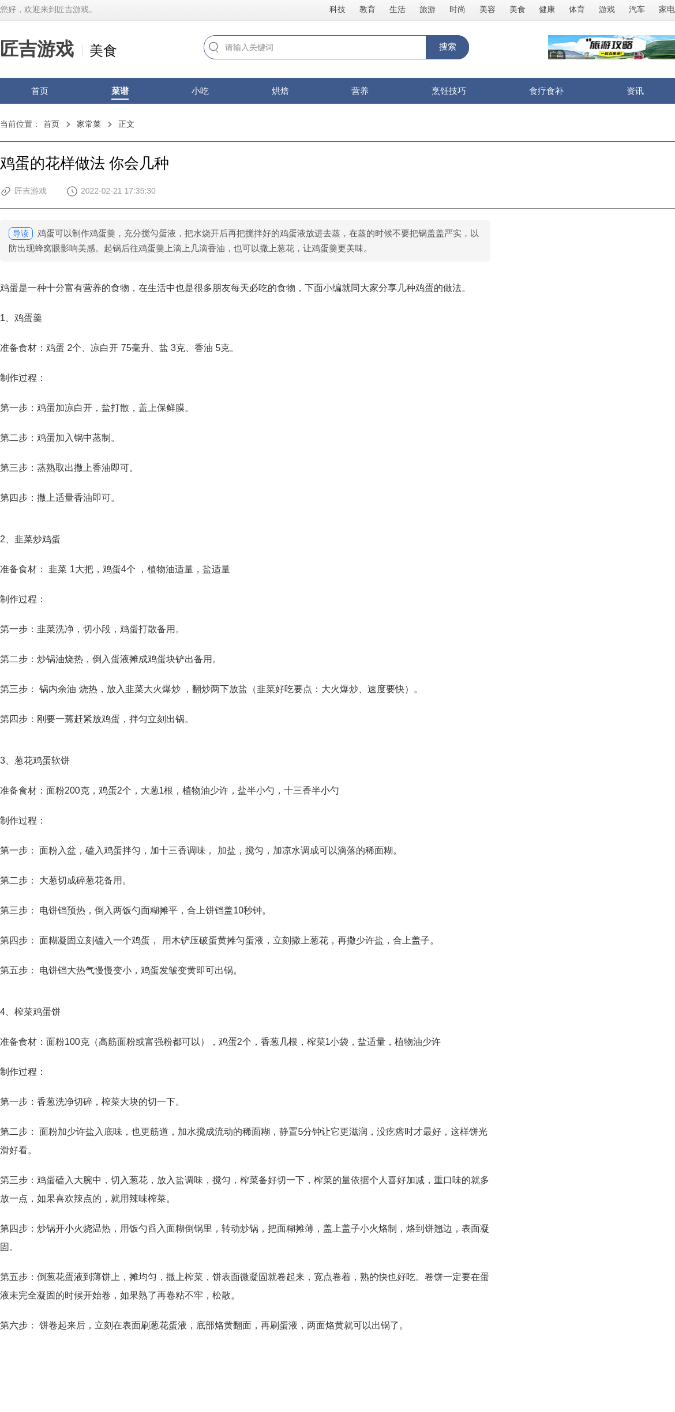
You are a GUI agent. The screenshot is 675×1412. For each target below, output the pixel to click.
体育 (577, 9)
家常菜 (89, 124)
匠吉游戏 (37, 49)
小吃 (200, 91)
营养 (360, 91)
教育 (367, 9)
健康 (547, 9)
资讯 (635, 91)
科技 (337, 9)
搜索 (447, 46)
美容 (487, 9)
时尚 (457, 9)
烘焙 (280, 91)
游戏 (607, 9)
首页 (39, 91)
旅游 (427, 9)
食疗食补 (546, 91)
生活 (397, 9)
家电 (667, 9)
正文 (126, 124)
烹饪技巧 (449, 91)
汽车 (637, 9)
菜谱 (120, 91)
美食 (517, 9)
